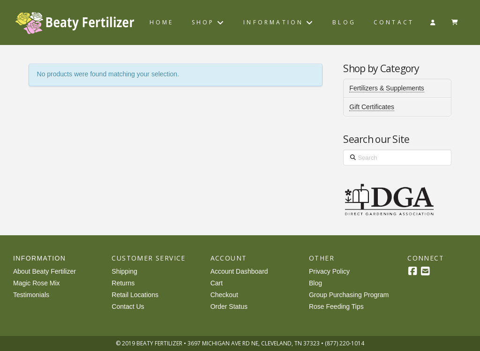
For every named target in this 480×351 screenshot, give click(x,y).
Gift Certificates (371, 107)
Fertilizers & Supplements (386, 88)
